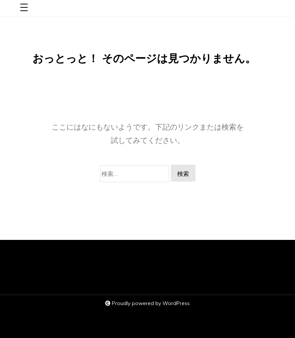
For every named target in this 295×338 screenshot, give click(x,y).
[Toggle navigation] (24, 8)
